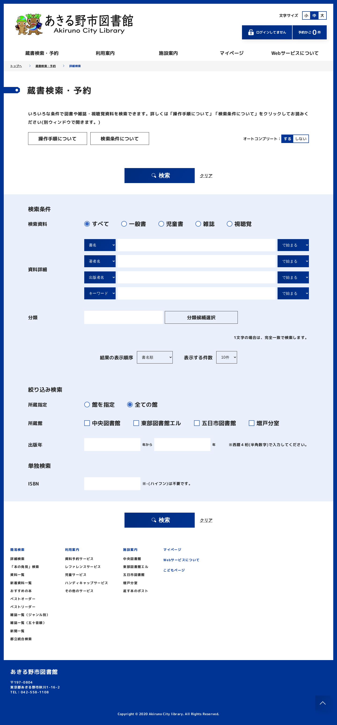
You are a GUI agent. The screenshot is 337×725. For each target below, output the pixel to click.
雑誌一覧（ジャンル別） (30, 614)
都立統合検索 (21, 638)
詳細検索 (17, 558)
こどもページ (174, 569)
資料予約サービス (79, 558)
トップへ (16, 66)
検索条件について (113, 138)
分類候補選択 (191, 316)
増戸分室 (266, 422)
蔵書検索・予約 (42, 53)
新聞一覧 (17, 630)
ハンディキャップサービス (86, 582)
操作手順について (55, 138)
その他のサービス (79, 590)
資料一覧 (17, 574)
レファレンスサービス (83, 566)
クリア (206, 175)
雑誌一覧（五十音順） (28, 622)
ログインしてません (267, 32)
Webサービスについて (295, 53)
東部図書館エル (160, 422)
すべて (98, 223)
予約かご (309, 32)
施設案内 (168, 53)
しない (301, 138)
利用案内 (105, 53)
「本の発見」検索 (24, 566)
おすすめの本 (21, 590)
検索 (160, 175)
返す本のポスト (135, 590)
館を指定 (101, 404)
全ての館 (144, 404)
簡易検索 (17, 549)
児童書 (172, 223)
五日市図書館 (218, 422)
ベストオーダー (23, 598)
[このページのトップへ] (322, 702)
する (287, 138)
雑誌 (207, 223)
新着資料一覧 (21, 582)
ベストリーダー (23, 606)
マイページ (232, 53)
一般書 (135, 223)
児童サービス (76, 574)
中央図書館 (105, 422)
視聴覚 (241, 223)
